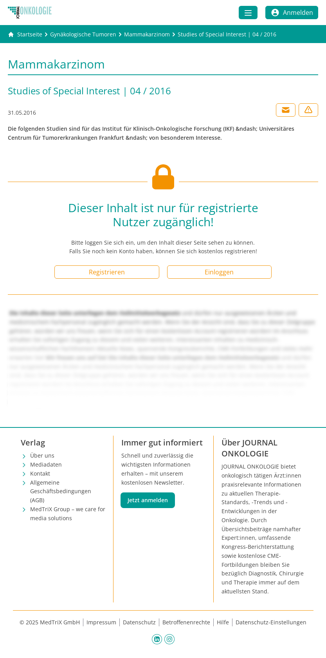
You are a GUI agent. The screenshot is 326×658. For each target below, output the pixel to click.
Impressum (101, 622)
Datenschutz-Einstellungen (271, 622)
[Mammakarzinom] (147, 34)
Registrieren (107, 272)
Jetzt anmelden (148, 500)
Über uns (42, 455)
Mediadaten (46, 464)
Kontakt (40, 473)
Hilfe (223, 622)
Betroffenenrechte (186, 622)
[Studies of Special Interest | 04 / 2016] (227, 34)
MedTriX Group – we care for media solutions (67, 513)
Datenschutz (139, 622)
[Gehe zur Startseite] (25, 34)
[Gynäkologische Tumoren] (83, 34)
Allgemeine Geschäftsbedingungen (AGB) (60, 491)
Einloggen (219, 272)
